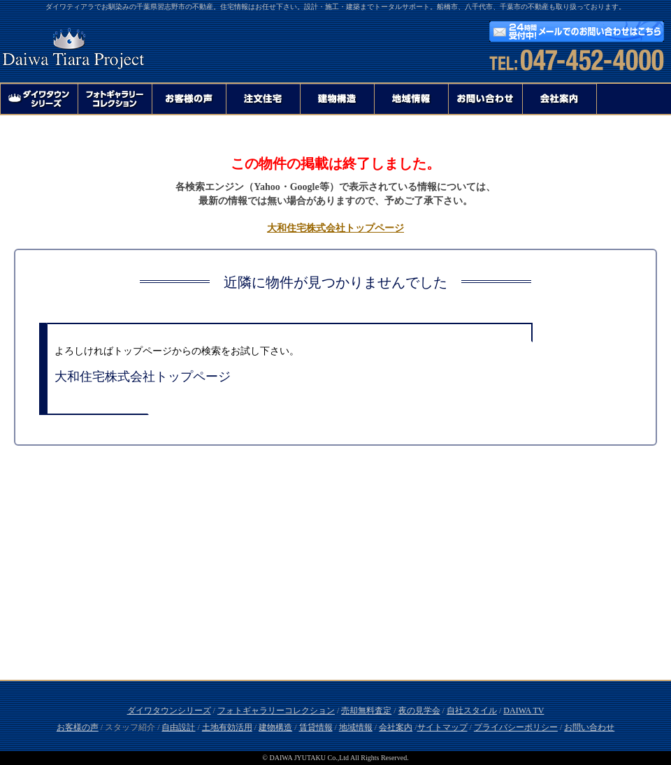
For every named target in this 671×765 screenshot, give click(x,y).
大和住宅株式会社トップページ (335, 228)
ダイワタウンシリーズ (169, 710)
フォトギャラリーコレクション (276, 710)
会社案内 (395, 727)
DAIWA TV (523, 710)
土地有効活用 (227, 727)
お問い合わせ (589, 727)
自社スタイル (472, 710)
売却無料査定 (366, 710)
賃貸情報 (316, 727)
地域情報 (356, 727)
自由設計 (178, 727)
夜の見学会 (419, 710)
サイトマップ (442, 727)
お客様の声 (78, 727)
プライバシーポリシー (516, 727)
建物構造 (275, 727)
